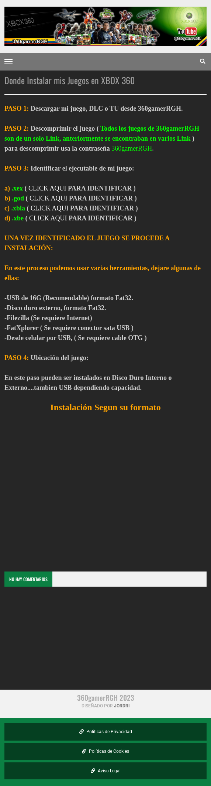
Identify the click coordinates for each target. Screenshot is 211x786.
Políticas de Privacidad (105, 731)
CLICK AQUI (47, 188)
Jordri (122, 705)
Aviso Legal (106, 770)
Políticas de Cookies (105, 751)
